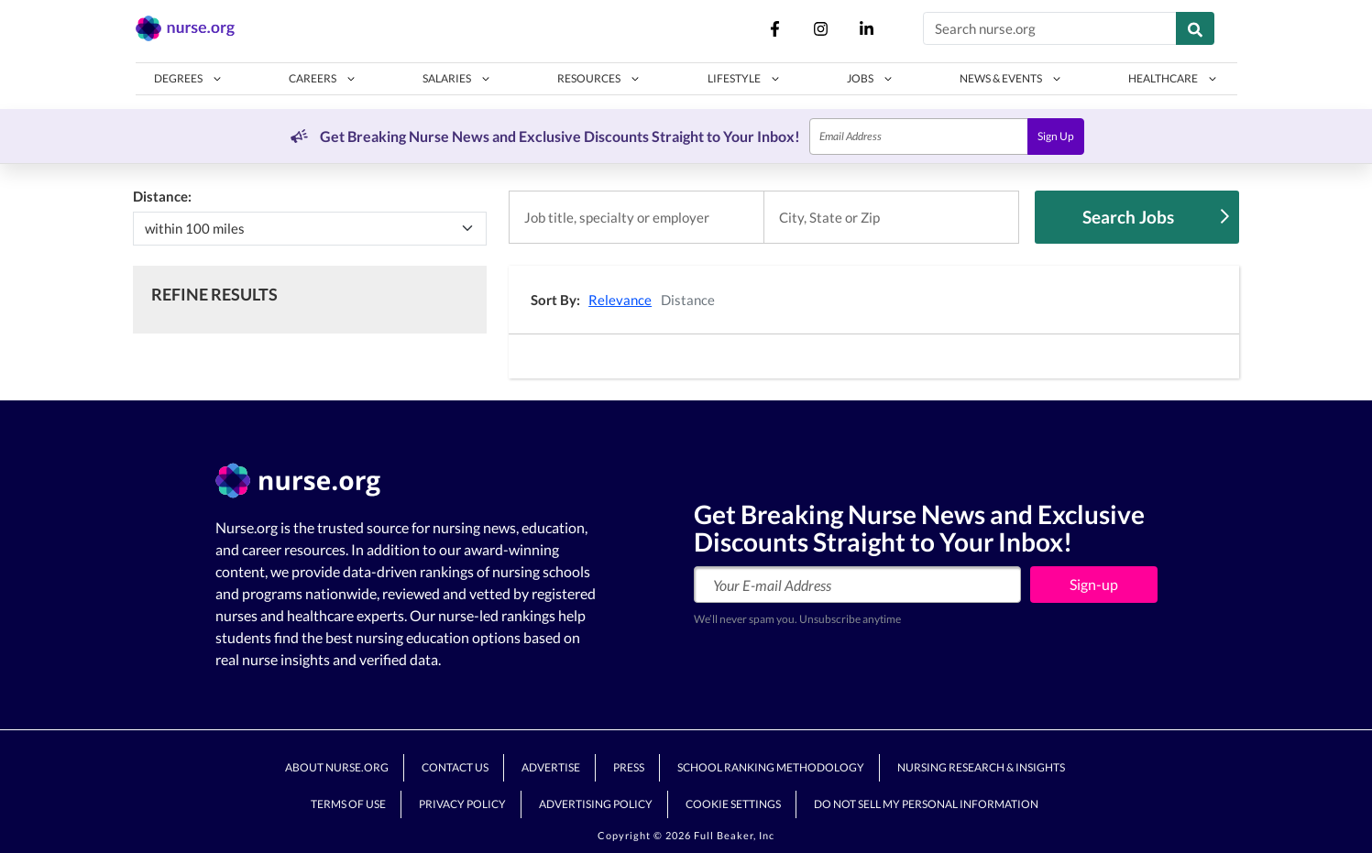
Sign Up (1055, 136)
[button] (188, 78)
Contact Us (455, 767)
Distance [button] (688, 299)
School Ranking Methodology (770, 767)
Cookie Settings (733, 804)
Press (628, 767)
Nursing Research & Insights (981, 767)
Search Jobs (1156, 216)
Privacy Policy (462, 804)
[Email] (918, 136)
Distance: (162, 196)
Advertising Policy (596, 804)
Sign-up (1094, 584)
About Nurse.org (337, 767)
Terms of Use (348, 804)
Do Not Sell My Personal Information (926, 804)
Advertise (550, 767)
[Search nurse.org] (1050, 29)
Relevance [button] (620, 299)
